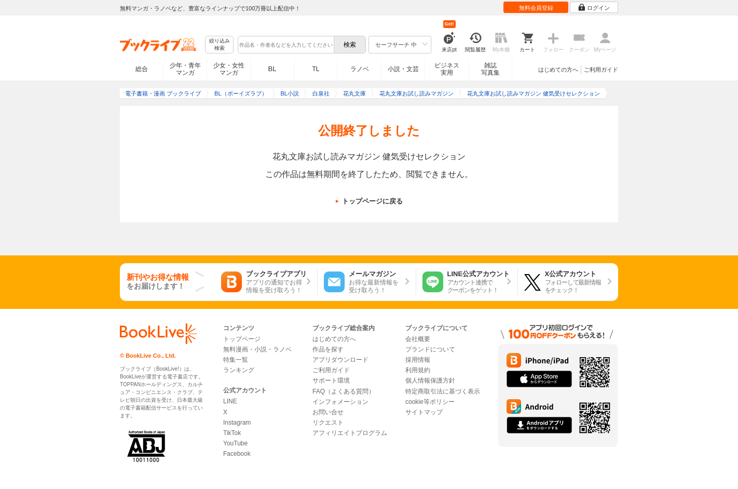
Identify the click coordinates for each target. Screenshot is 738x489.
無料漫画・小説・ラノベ (257, 349)
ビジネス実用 (446, 69)
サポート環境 (331, 380)
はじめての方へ (558, 69)
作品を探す (328, 349)
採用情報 (417, 359)
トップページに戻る (372, 201)
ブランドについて (430, 349)
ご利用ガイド (601, 69)
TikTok (232, 433)
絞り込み (219, 45)
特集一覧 (235, 359)
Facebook (237, 453)
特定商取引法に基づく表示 (442, 391)
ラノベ (359, 69)
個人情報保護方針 (430, 380)
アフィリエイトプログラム (349, 433)
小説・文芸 (403, 69)
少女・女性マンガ (228, 69)
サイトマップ (424, 412)
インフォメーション (340, 401)
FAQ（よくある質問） (343, 391)
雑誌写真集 (490, 69)
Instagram (237, 422)
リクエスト (328, 422)
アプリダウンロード (340, 359)
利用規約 (417, 370)
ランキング (238, 370)
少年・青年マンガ (185, 69)
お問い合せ (328, 412)
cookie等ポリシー (430, 401)
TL (315, 69)
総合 (141, 69)
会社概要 (417, 339)
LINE (230, 401)
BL (272, 69)
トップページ (242, 339)
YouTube (235, 443)
